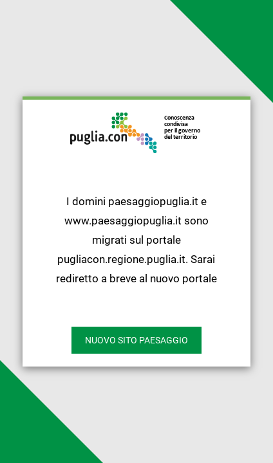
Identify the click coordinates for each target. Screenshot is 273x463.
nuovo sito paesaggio (136, 340)
